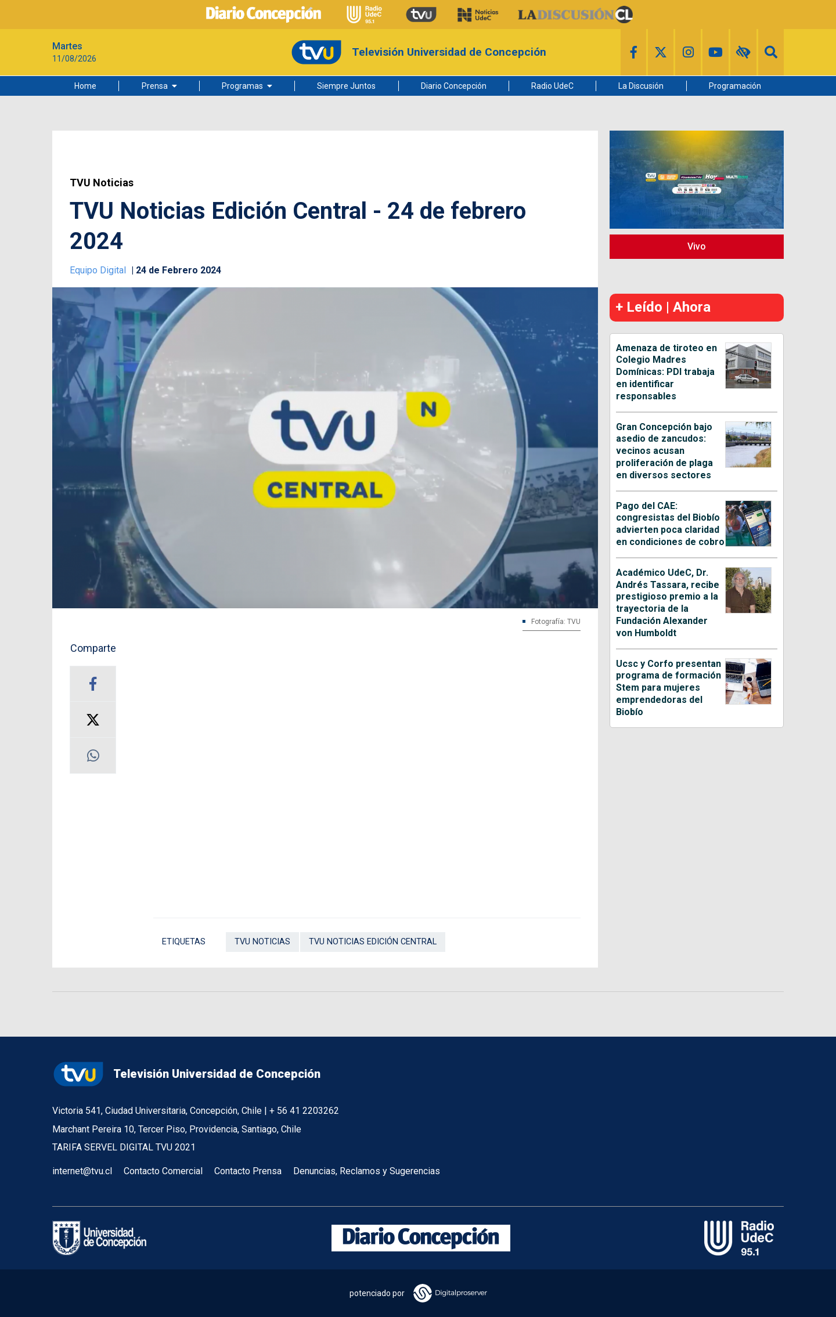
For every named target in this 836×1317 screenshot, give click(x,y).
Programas (242, 86)
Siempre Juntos (346, 86)
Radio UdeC (552, 86)
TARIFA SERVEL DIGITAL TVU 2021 (124, 1147)
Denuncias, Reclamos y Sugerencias (366, 1171)
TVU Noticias (102, 183)
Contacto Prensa (248, 1171)
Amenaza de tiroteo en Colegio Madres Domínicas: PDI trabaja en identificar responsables (666, 372)
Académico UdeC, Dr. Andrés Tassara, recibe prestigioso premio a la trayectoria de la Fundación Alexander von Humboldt (667, 602)
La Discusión (641, 86)
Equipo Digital (99, 270)
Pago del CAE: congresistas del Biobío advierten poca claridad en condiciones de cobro (670, 523)
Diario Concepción (454, 86)
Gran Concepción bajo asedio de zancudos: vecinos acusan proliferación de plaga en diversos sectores (664, 451)
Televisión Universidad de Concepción (186, 1074)
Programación (735, 86)
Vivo (696, 246)
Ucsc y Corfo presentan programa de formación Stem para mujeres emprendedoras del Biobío (668, 687)
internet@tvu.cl (82, 1171)
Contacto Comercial (163, 1171)
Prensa (155, 86)
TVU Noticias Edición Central (373, 942)
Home (85, 86)
